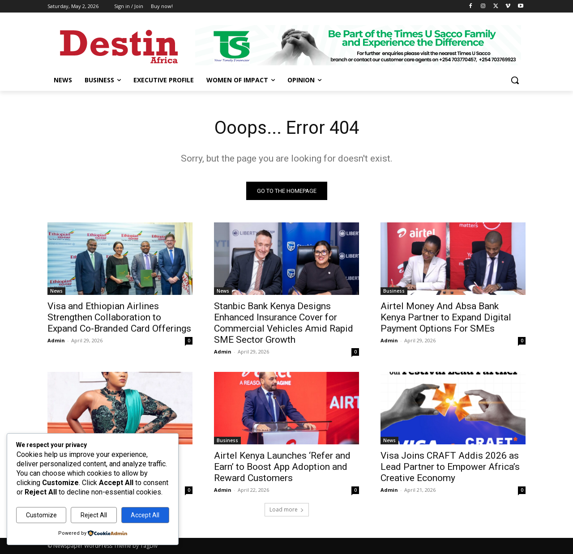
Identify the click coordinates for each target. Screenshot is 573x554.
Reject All (94, 515)
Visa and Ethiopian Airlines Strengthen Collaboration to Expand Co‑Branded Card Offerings (119, 317)
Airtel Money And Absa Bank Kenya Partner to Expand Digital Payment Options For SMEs (446, 317)
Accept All (145, 515)
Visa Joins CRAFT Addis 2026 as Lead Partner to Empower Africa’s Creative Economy (450, 466)
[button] (515, 80)
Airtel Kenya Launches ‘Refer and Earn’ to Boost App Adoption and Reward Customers (282, 466)
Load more (286, 509)
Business (394, 291)
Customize (41, 515)
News (56, 291)
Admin (56, 340)
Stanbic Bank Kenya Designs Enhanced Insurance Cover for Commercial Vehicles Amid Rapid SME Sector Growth (283, 323)
